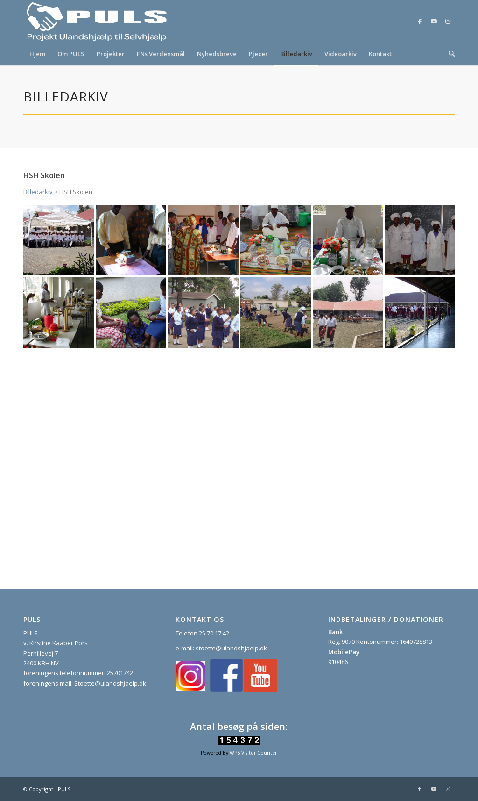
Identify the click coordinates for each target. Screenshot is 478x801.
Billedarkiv (38, 192)
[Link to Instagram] (448, 21)
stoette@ (208, 648)
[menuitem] (37, 53)
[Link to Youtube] (434, 21)
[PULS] (98, 21)
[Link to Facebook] (420, 21)
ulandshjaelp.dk (244, 648)
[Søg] (449, 53)
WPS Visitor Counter (253, 753)
